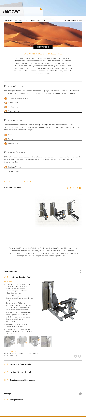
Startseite (8, 20)
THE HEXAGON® (33, 20)
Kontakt (47, 20)
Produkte (18, 20)
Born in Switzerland (68, 20)
